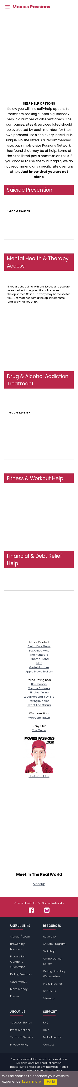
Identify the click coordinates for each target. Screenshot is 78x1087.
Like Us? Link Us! (39, 774)
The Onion (39, 730)
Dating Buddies (39, 701)
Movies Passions (31, 6)
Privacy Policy (19, 1045)
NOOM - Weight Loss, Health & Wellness (31, 517)
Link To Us (49, 991)
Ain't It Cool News (39, 646)
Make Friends (52, 1037)
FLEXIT (11, 535)
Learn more (31, 1081)
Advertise (49, 937)
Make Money (18, 989)
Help (46, 1030)
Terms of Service (21, 1037)
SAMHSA (12, 409)
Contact (48, 1045)
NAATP (11, 435)
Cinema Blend (39, 659)
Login (26, 937)
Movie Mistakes (39, 667)
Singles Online (39, 692)
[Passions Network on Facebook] (31, 910)
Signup (15, 937)
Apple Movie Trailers (39, 672)
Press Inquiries (53, 984)
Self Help (49, 951)
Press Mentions (20, 1030)
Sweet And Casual (39, 705)
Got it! (50, 1082)
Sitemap (48, 998)
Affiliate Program (54, 944)
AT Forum (13, 457)
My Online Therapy (19, 355)
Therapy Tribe (16, 319)
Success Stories (21, 1023)
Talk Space (14, 337)
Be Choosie (39, 684)
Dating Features (21, 974)
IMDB (39, 663)
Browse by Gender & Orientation (17, 961)
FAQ (45, 1023)
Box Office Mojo (39, 651)
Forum (14, 996)
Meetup (39, 884)
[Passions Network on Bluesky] (47, 910)
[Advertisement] (39, 55)
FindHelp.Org (15, 588)
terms (33, 1070)
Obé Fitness (14, 499)
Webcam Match (39, 718)
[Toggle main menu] (7, 7)
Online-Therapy (17, 283)
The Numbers (39, 655)
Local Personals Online (39, 697)
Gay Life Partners (39, 688)
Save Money (18, 982)
